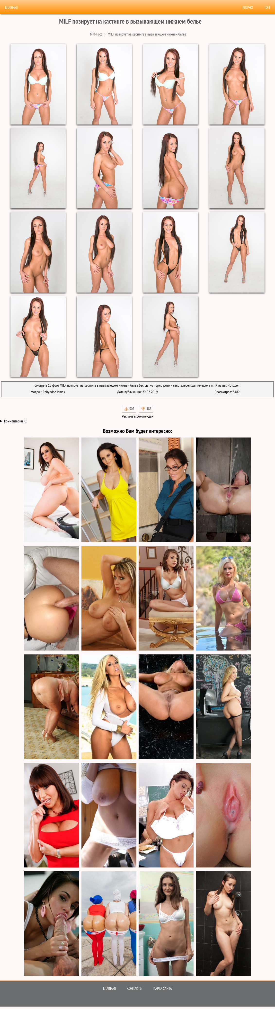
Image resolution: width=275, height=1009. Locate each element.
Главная (11, 7)
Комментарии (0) (15, 421)
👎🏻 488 (146, 408)
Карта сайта (162, 988)
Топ (267, 7)
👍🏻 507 (129, 408)
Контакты (134, 988)
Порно (248, 7)
